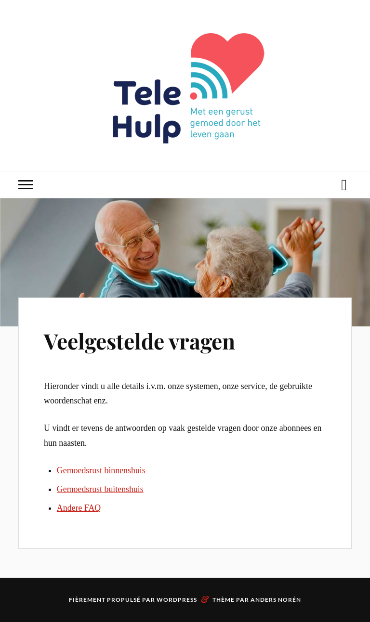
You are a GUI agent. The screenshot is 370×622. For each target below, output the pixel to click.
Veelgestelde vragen (139, 340)
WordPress (177, 599)
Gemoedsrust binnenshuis (101, 470)
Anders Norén (276, 599)
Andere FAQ (79, 508)
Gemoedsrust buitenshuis (100, 489)
